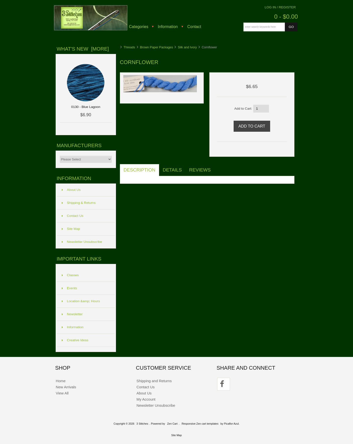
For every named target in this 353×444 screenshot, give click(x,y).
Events (69, 288)
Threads (129, 47)
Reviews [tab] (200, 169)
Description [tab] (139, 169)
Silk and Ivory (187, 47)
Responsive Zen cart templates (200, 423)
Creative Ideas (75, 340)
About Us (71, 190)
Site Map (71, 229)
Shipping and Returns (154, 381)
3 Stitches (142, 423)
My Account (146, 399)
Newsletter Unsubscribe (82, 242)
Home (60, 381)
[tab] (218, 167)
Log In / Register (280, 7)
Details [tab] (172, 169)
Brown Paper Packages (156, 47)
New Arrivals (66, 387)
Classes (70, 275)
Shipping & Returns (79, 203)
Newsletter (72, 314)
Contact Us (72, 216)
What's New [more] (83, 49)
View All (62, 393)
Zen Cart (172, 423)
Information (168, 26)
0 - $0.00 (286, 16)
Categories (138, 26)
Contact (194, 26)
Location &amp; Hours (81, 301)
